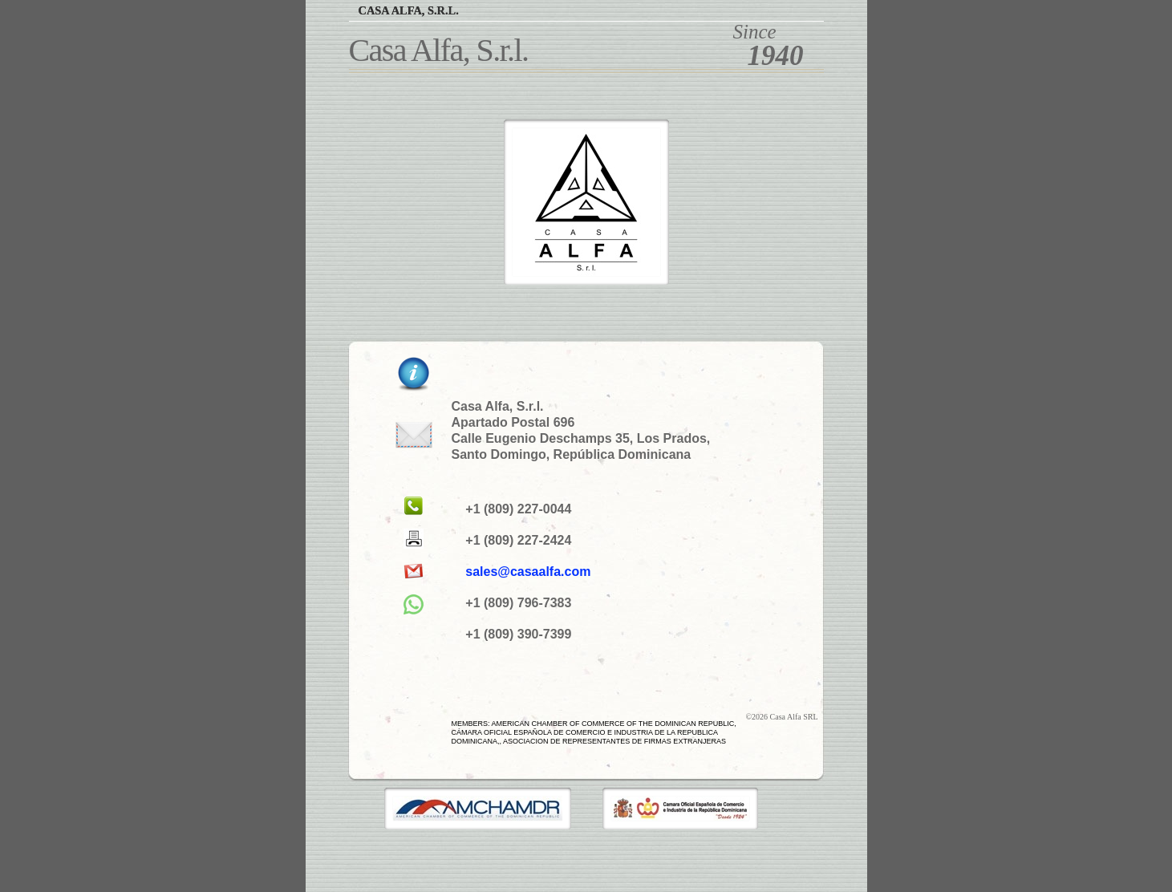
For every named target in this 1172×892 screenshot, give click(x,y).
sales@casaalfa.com (527, 571)
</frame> (317, 851)
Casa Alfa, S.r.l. (409, 10)
